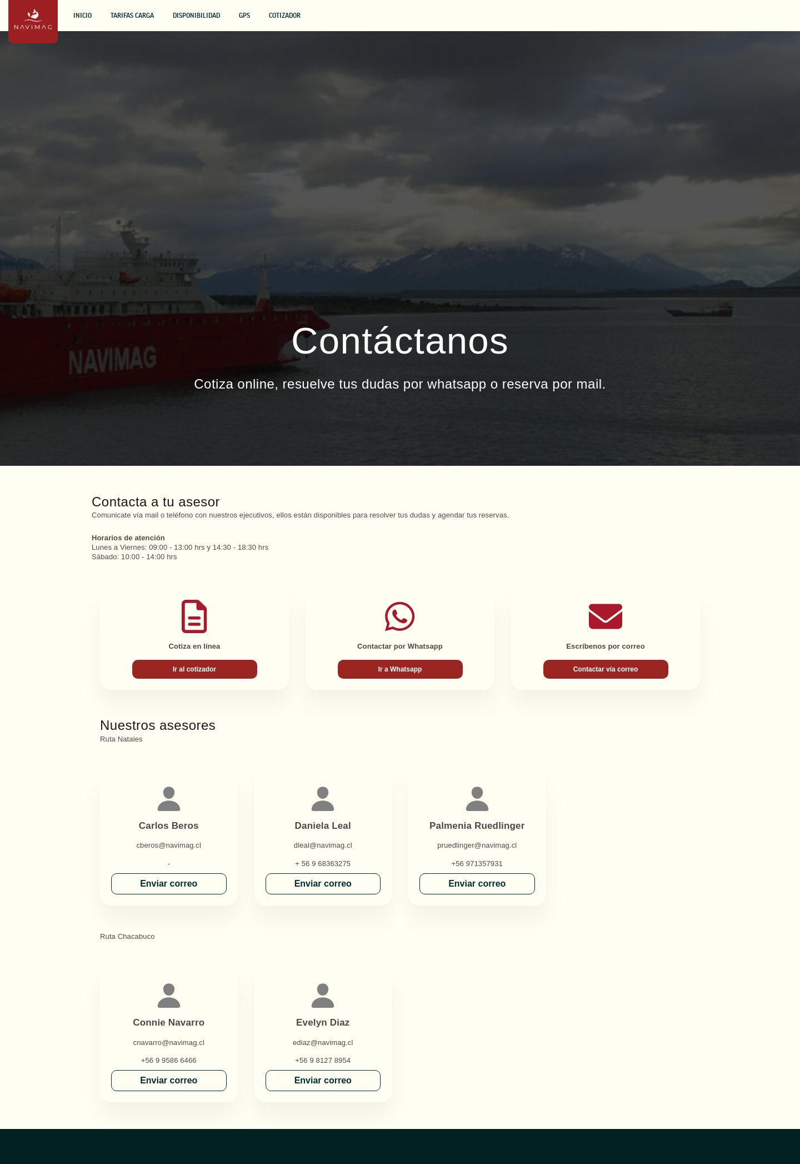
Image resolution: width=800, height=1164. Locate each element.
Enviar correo (168, 883)
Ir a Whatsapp (400, 669)
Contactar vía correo (605, 669)
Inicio (82, 15)
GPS (244, 15)
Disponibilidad (196, 15)
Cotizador (285, 15)
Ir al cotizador (194, 669)
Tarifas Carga (132, 15)
